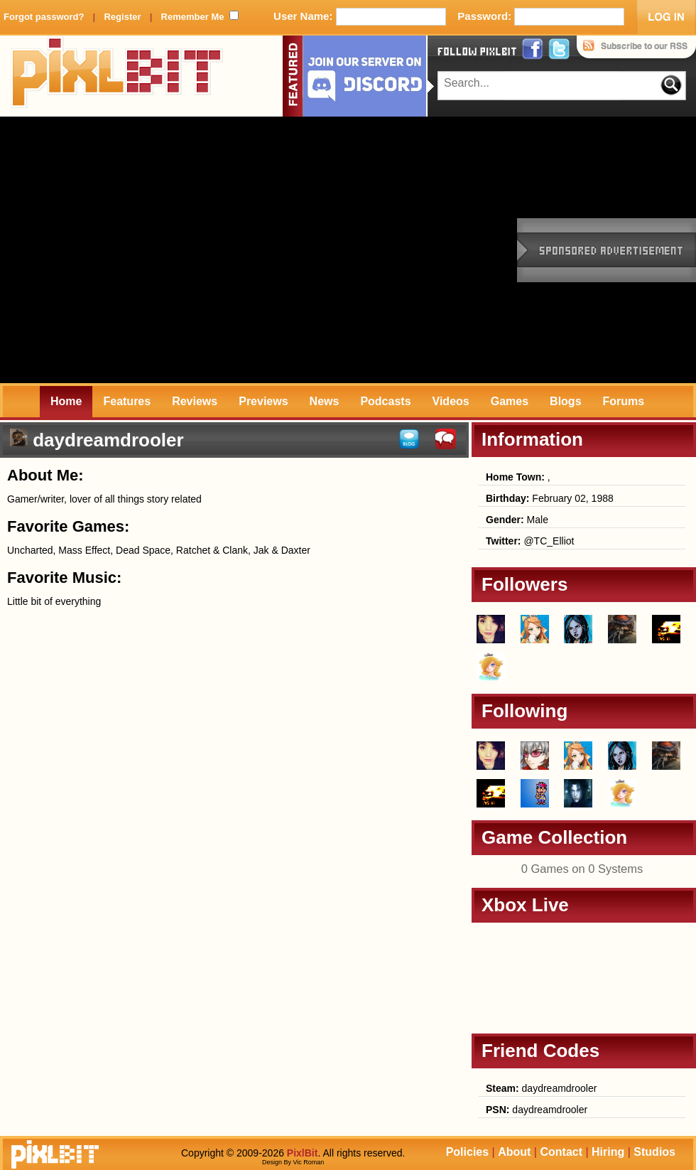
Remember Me (192, 16)
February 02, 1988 (550, 498)
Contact (561, 1152)
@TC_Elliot (530, 541)
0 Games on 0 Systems (582, 868)
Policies (467, 1152)
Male (517, 519)
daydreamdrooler (541, 1088)
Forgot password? (44, 16)
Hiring (608, 1152)
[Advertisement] (133, 250)
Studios (654, 1152)
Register (122, 16)
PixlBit (117, 76)
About (514, 1152)
